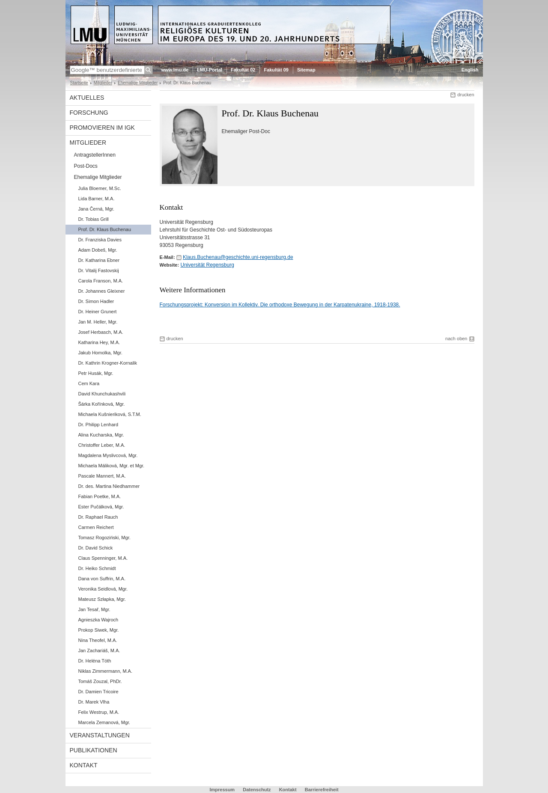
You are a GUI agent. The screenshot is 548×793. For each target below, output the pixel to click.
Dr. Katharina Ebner (99, 260)
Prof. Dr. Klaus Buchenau (104, 229)
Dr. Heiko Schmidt (97, 568)
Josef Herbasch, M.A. (100, 332)
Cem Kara (89, 383)
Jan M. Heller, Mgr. (98, 321)
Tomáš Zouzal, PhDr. (100, 681)
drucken (465, 94)
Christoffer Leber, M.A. (101, 445)
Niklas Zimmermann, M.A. (105, 671)
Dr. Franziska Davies (100, 239)
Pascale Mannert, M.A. (102, 475)
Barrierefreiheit (322, 789)
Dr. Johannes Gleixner (101, 291)
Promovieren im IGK (102, 127)
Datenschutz (257, 789)
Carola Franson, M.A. (100, 280)
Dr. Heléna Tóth (94, 660)
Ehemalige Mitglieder (138, 82)
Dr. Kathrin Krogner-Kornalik (107, 362)
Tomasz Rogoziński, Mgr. (104, 537)
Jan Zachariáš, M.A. (99, 650)
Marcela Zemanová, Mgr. (104, 722)
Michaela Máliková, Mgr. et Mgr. (111, 465)
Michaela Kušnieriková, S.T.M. (109, 414)
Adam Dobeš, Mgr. (97, 249)
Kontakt (84, 765)
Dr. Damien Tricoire (98, 691)
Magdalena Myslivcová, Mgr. (108, 455)
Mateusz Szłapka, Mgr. (102, 599)
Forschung (89, 112)
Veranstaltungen (100, 735)
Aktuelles (87, 97)
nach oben (456, 338)
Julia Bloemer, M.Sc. (99, 188)
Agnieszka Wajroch (98, 619)
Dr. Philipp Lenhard (98, 424)
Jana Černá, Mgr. (96, 208)
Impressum (222, 789)
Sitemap (306, 69)
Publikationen (93, 750)
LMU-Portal (209, 69)
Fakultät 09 (276, 69)
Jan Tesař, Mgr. (94, 609)
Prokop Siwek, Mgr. (98, 630)
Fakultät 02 (243, 69)
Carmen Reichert (96, 527)
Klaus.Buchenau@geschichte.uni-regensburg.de (238, 257)
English (470, 69)
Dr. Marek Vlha (94, 701)
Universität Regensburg (207, 265)
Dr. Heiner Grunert (97, 311)
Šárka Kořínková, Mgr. (101, 404)
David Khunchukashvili (102, 393)
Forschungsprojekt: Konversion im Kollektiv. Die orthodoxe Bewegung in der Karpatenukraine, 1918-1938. (280, 305)
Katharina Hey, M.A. (99, 342)
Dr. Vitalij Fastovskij (98, 270)
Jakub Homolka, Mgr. (100, 352)
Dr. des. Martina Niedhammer (109, 486)
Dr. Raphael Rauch (98, 517)
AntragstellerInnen (95, 155)
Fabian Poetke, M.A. (99, 496)
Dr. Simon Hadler (96, 301)
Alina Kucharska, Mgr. (101, 434)
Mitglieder (103, 82)
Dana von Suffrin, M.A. (101, 578)
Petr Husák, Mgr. (95, 373)
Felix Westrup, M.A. (98, 712)
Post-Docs (86, 166)
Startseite (79, 82)
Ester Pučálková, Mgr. (101, 506)
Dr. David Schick (95, 547)
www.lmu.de (175, 69)
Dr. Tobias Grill (93, 219)
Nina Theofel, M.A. (97, 640)
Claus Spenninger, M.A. (103, 558)
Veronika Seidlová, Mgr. (103, 588)
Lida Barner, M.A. (96, 198)
